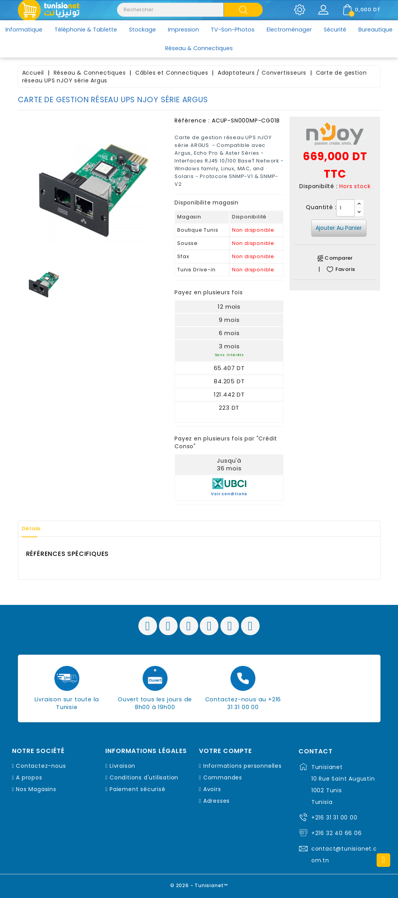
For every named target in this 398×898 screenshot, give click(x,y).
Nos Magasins (36, 789)
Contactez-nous (41, 766)
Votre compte (225, 751)
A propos (29, 777)
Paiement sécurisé (138, 789)
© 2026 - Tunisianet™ (199, 884)
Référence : (192, 120)
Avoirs (212, 789)
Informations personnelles (242, 766)
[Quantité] (345, 208)
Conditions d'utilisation (144, 777)
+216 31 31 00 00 (334, 817)
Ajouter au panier (339, 228)
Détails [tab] (35, 529)
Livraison (122, 766)
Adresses (216, 801)
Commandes (222, 777)
